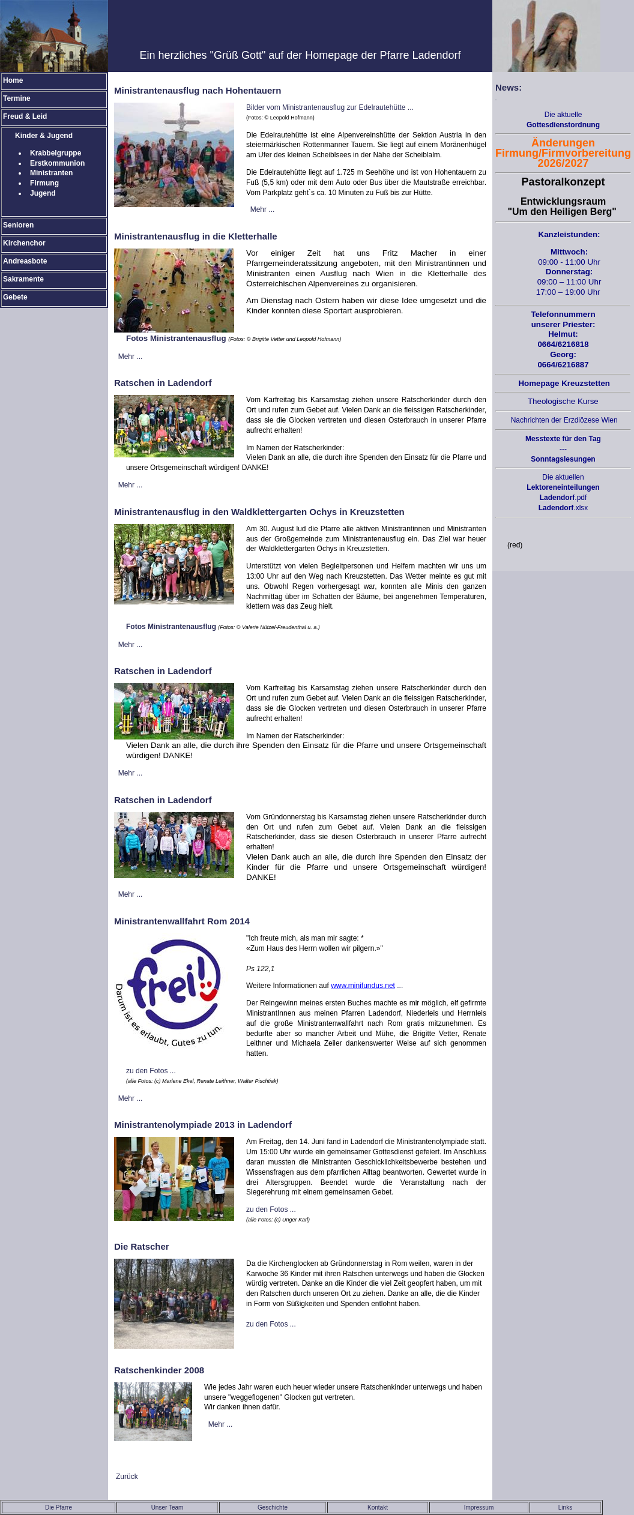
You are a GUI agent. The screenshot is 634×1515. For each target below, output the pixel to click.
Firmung (44, 183)
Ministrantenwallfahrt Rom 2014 (182, 921)
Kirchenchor (24, 243)
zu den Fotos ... (151, 1071)
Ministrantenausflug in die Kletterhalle (195, 236)
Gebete (15, 297)
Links (565, 1507)
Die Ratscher (141, 1246)
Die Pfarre (58, 1507)
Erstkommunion (57, 163)
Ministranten (51, 173)
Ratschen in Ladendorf (163, 383)
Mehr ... (262, 209)
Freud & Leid (25, 116)
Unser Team (167, 1507)
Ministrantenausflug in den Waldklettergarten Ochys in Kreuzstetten (259, 512)
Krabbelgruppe (55, 153)
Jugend (43, 193)
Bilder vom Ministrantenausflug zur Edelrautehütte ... (330, 107)
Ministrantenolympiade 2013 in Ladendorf (203, 1124)
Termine (17, 98)
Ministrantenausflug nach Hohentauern (197, 90)
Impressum (479, 1507)
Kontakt (377, 1507)
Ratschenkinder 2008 (159, 1370)
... (367, 985)
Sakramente (23, 279)
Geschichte (273, 1507)
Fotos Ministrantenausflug (176, 338)
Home (13, 80)
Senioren (18, 225)
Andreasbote (25, 261)
